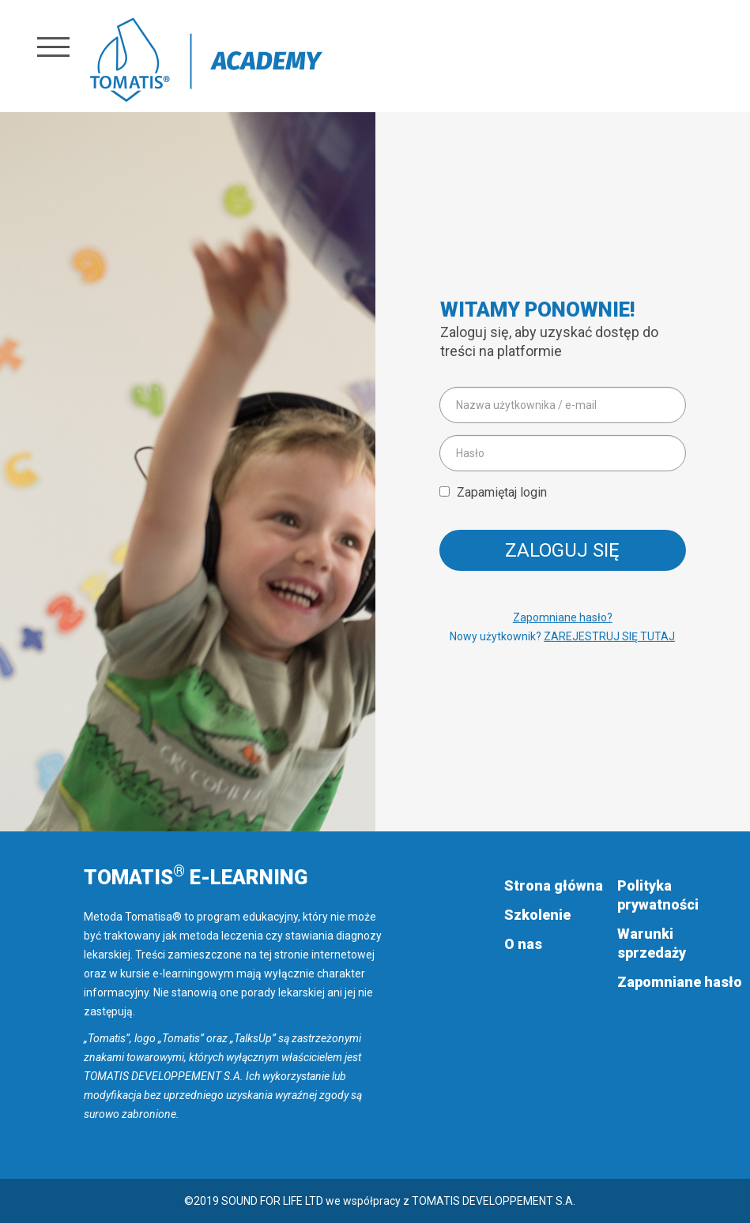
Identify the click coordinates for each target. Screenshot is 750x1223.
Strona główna (553, 885)
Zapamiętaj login (502, 492)
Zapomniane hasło (679, 982)
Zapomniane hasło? (562, 617)
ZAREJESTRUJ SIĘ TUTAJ (609, 636)
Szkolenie (537, 914)
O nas (523, 944)
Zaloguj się (562, 550)
